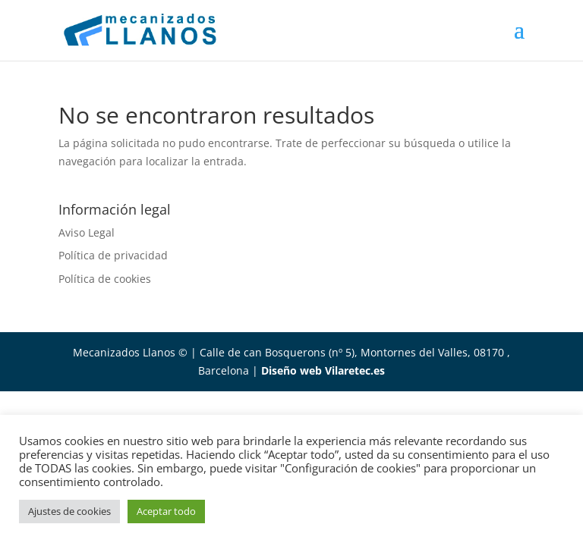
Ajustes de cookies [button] (69, 511)
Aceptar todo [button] (166, 511)
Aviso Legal (86, 232)
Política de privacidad (113, 255)
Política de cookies (104, 278)
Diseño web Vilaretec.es (323, 370)
